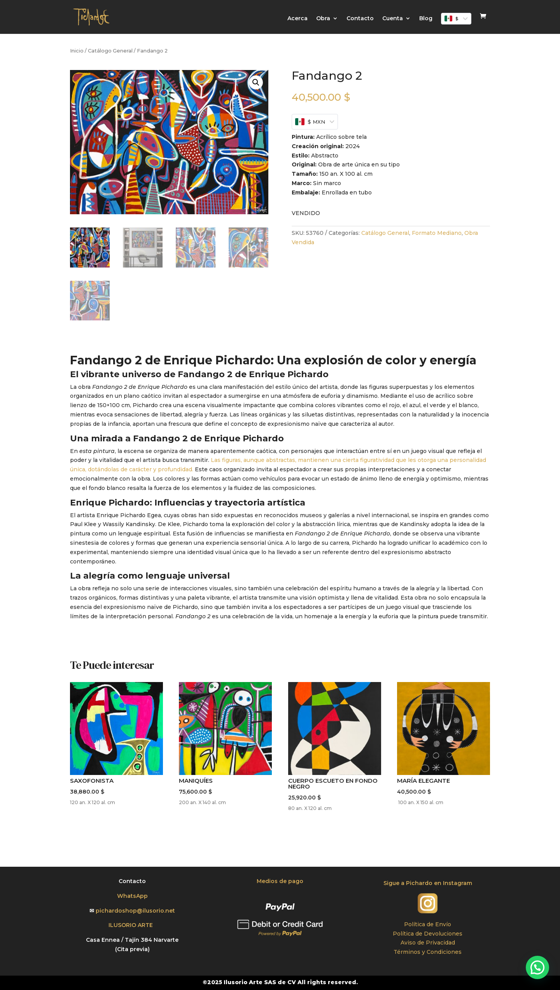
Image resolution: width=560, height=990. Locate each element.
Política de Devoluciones (427, 933)
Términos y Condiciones (428, 951)
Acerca (297, 19)
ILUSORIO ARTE (132, 925)
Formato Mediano (437, 232)
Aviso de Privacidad (428, 942)
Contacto (360, 19)
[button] (256, 82)
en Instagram (453, 883)
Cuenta (392, 19)
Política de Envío (427, 924)
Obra (323, 19)
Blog (425, 19)
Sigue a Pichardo (408, 883)
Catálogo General (110, 51)
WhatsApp (132, 895)
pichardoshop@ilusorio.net (135, 910)
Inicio (77, 51)
